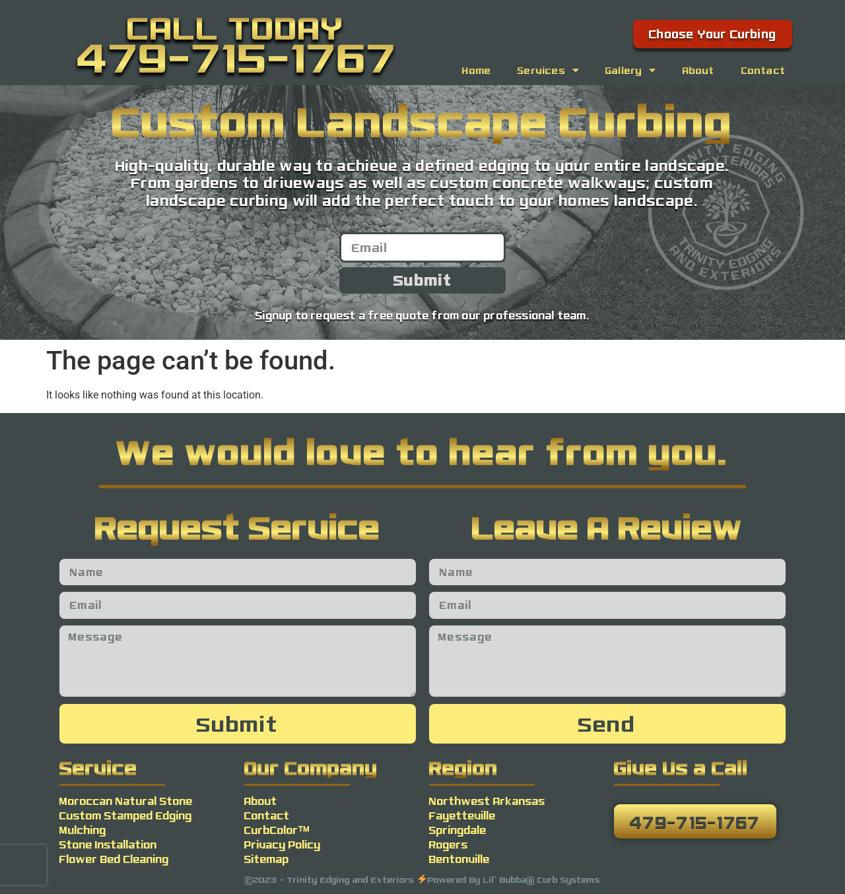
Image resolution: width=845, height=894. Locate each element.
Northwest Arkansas (487, 800)
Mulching (82, 829)
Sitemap (266, 858)
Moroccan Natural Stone (126, 800)
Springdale (458, 829)
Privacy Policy (282, 844)
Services (548, 70)
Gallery (630, 70)
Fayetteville (462, 815)
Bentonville (459, 858)
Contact (763, 70)
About (699, 70)
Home (476, 70)
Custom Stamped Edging (125, 815)
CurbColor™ (277, 829)
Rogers (448, 844)
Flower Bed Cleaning (114, 858)
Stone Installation (108, 844)
